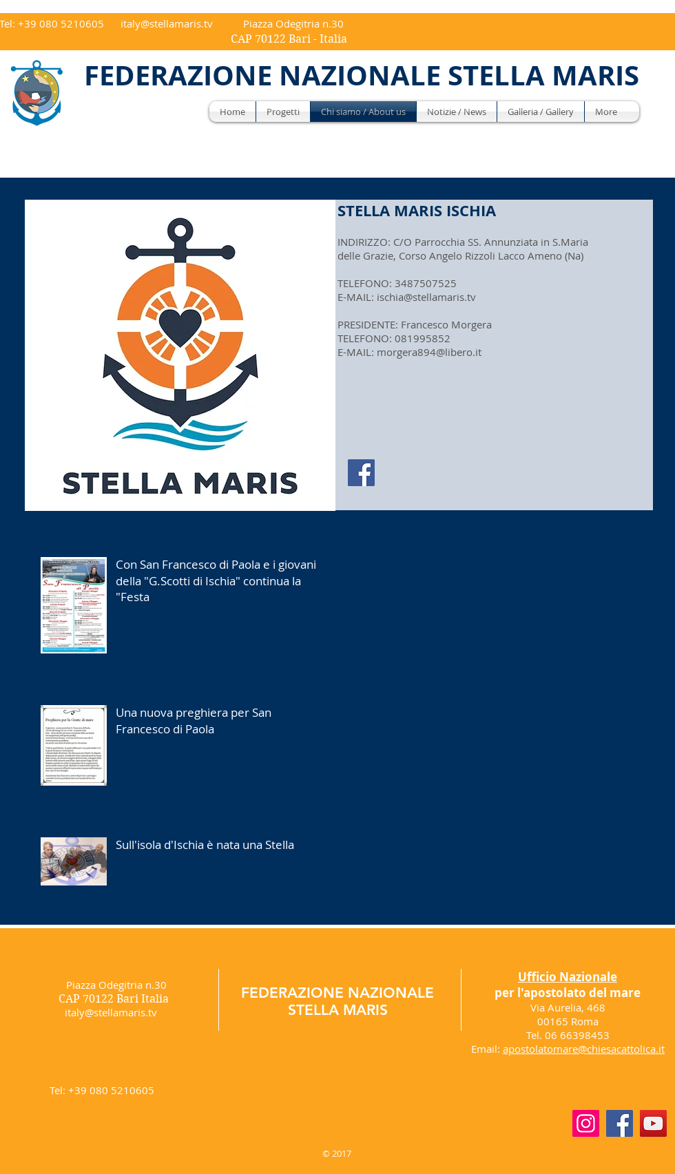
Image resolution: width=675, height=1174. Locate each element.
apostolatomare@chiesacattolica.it (584, 1049)
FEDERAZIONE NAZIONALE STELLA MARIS (337, 1001)
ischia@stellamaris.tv (426, 297)
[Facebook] (361, 472)
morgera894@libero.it (429, 352)
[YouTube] (653, 1123)
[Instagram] (585, 1123)
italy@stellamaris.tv (167, 23)
